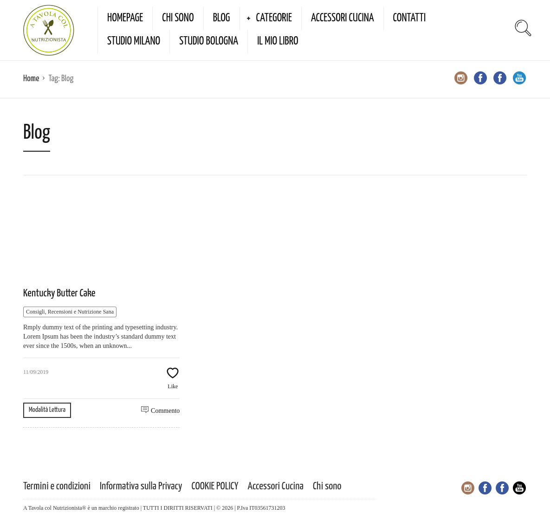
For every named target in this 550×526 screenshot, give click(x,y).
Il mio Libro (277, 41)
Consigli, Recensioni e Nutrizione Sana (70, 311)
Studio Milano (133, 41)
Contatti (409, 18)
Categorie (274, 18)
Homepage (125, 18)
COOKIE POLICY (215, 486)
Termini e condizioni (57, 486)
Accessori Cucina (342, 18)
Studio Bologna (208, 41)
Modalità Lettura (47, 409)
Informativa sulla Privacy (141, 486)
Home (31, 78)
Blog (221, 18)
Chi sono (178, 18)
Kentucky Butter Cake (59, 293)
